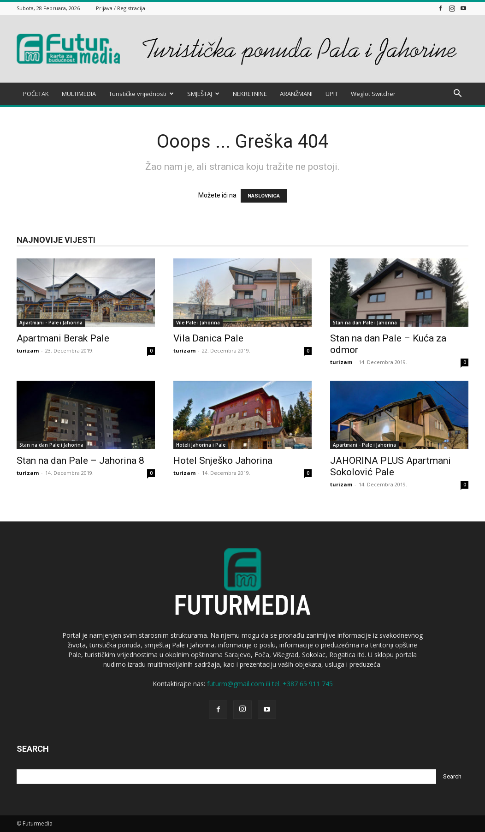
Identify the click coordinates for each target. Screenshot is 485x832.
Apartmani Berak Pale (63, 338)
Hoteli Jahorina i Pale (200, 445)
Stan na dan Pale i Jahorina (365, 322)
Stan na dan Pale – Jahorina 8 (80, 460)
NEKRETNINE (250, 94)
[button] (457, 94)
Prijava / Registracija (120, 8)
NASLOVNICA (264, 196)
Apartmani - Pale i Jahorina (51, 322)
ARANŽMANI (296, 94)
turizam (28, 350)
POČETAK (36, 94)
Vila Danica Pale (208, 338)
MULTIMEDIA (79, 94)
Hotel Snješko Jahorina (222, 460)
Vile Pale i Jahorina (198, 322)
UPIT (331, 94)
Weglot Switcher (373, 94)
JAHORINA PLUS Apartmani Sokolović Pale (390, 466)
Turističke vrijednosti (141, 94)
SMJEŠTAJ (203, 94)
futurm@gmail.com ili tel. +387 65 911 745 (270, 683)
